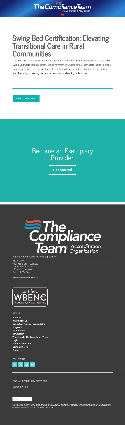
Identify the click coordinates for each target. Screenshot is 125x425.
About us (16, 317)
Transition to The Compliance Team (30, 337)
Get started (62, 170)
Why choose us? (20, 320)
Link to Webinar (25, 98)
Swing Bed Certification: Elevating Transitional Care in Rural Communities (60, 45)
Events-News (19, 330)
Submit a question (21, 343)
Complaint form (20, 346)
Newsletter (18, 333)
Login (15, 340)
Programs (17, 327)
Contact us (17, 350)
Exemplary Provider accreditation (29, 323)
